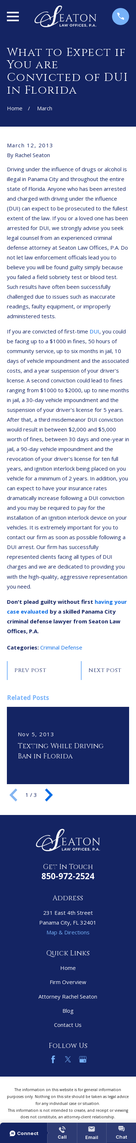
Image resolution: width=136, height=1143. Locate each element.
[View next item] (48, 795)
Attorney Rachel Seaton (67, 996)
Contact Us (68, 1024)
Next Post (104, 670)
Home (68, 967)
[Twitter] (68, 1059)
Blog (68, 1010)
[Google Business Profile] (83, 1059)
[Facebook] (53, 1059)
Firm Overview (68, 982)
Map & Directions (68, 932)
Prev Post (30, 670)
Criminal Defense (61, 647)
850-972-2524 (67, 876)
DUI (94, 331)
